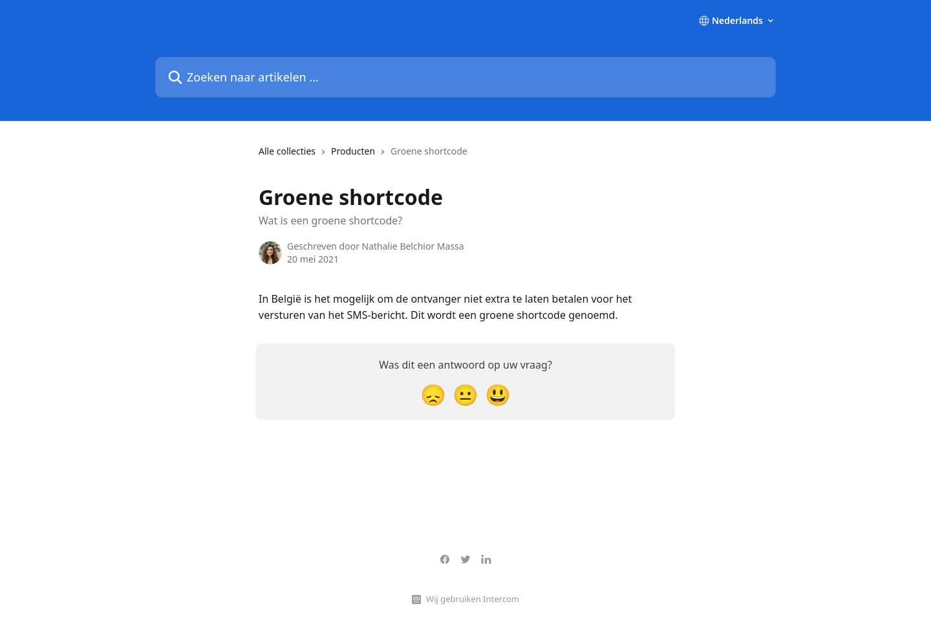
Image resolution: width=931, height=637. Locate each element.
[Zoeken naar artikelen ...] (465, 77)
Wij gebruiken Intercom (472, 599)
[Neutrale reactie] (465, 394)
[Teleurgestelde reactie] (433, 394)
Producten (353, 151)
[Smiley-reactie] (498, 394)
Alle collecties (287, 151)
